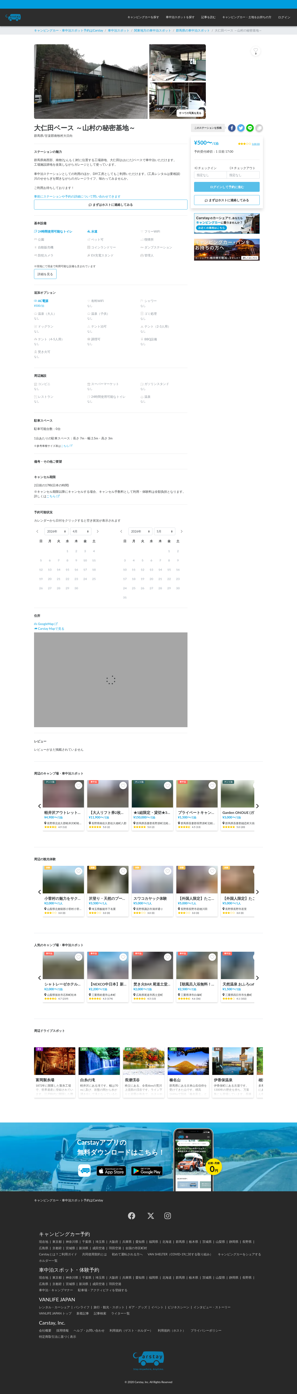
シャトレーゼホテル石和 (63, 984)
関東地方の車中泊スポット (152, 30)
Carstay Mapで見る (51, 628)
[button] (143, 17)
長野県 (247, 1241)
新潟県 (83, 1248)
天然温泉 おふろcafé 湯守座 (241, 984)
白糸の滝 (87, 1080)
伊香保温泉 (223, 1080)
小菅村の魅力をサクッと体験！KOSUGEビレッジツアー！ (63, 898)
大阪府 (113, 1241)
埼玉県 (100, 1241)
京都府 (57, 1248)
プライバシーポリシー (206, 1330)
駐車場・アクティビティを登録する (102, 1290)
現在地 (43, 1241)
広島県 (43, 1248)
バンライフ (82, 1307)
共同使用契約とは (94, 1254)
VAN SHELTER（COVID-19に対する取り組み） (180, 1254)
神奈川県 (72, 1241)
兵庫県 (127, 1241)
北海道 (167, 1241)
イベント (157, 1307)
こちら (66, 445)
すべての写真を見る (190, 113)
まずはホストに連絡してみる (111, 205)
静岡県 (233, 1241)
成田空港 (98, 1248)
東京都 (57, 1241)
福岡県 (153, 1241)
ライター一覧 (120, 1313)
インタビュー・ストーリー (212, 1307)
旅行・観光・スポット (109, 1307)
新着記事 (83, 1313)
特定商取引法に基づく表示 (57, 1336)
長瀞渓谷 (132, 1080)
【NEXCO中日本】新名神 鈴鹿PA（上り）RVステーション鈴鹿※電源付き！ (108, 984)
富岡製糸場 (45, 1080)
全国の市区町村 (136, 1248)
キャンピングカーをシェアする (239, 1254)
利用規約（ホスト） (172, 1330)
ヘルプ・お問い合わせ (89, 1330)
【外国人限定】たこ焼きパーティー (197, 898)
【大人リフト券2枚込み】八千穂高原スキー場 (108, 812)
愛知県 (140, 1241)
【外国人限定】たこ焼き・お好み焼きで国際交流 (241, 898)
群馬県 (180, 1241)
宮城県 (70, 1248)
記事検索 (100, 1313)
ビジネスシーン (178, 1307)
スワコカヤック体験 (150, 898)
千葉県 (86, 1241)
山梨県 (220, 1241)
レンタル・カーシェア (54, 1307)
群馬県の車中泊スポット (193, 30)
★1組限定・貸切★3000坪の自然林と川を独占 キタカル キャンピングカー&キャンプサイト (152, 812)
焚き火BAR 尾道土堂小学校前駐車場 (152, 984)
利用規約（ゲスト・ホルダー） (131, 1330)
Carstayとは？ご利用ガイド (58, 1254)
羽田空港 (115, 1248)
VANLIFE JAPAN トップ (55, 1313)
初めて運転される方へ (127, 1254)
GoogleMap (46, 624)
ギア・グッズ (137, 1307)
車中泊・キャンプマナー (56, 1290)
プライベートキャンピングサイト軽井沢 (197, 812)
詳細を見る (45, 274)
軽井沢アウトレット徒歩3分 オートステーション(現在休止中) (63, 812)
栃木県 (193, 1241)
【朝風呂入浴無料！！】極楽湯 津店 (197, 984)
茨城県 (207, 1241)
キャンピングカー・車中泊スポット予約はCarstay (68, 30)
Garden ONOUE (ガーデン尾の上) (241, 812)
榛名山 (174, 1080)
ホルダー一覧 (48, 1260)
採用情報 (62, 1330)
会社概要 (45, 1330)
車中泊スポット (119, 30)
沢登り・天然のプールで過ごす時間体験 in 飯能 (108, 898)
